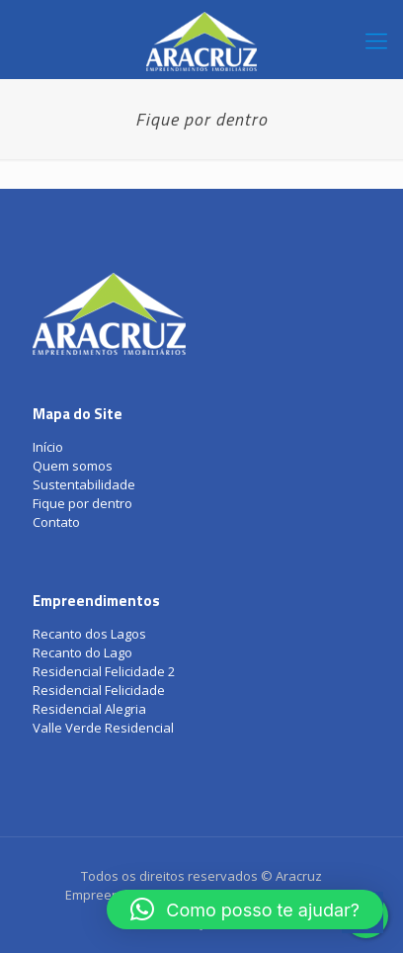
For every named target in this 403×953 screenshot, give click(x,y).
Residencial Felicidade (99, 690)
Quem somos (73, 466)
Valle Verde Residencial (103, 727)
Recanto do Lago (82, 652)
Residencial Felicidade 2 (104, 671)
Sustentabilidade (84, 484)
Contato (56, 522)
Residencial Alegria (89, 709)
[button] (245, 909)
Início (48, 447)
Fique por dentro (82, 503)
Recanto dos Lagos (89, 634)
